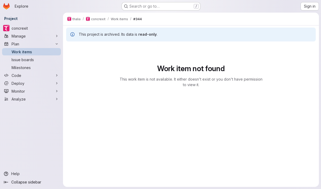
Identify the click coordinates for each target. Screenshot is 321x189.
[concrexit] (31, 28)
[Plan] (31, 44)
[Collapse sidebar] (31, 182)
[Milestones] (31, 67)
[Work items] (31, 51)
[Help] (31, 173)
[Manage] (31, 36)
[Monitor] (31, 91)
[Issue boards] (31, 59)
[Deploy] (31, 83)
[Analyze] (31, 99)
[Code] (31, 75)
